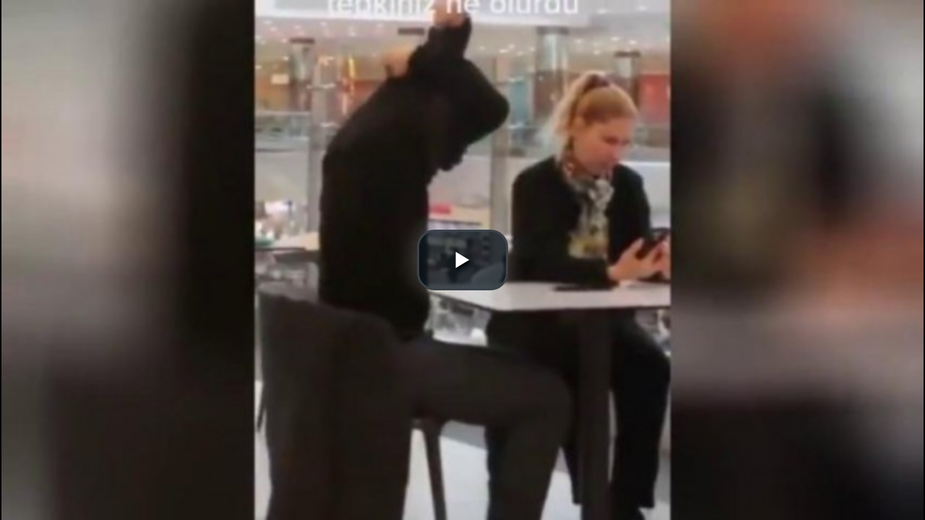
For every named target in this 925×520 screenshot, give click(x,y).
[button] (462, 260)
